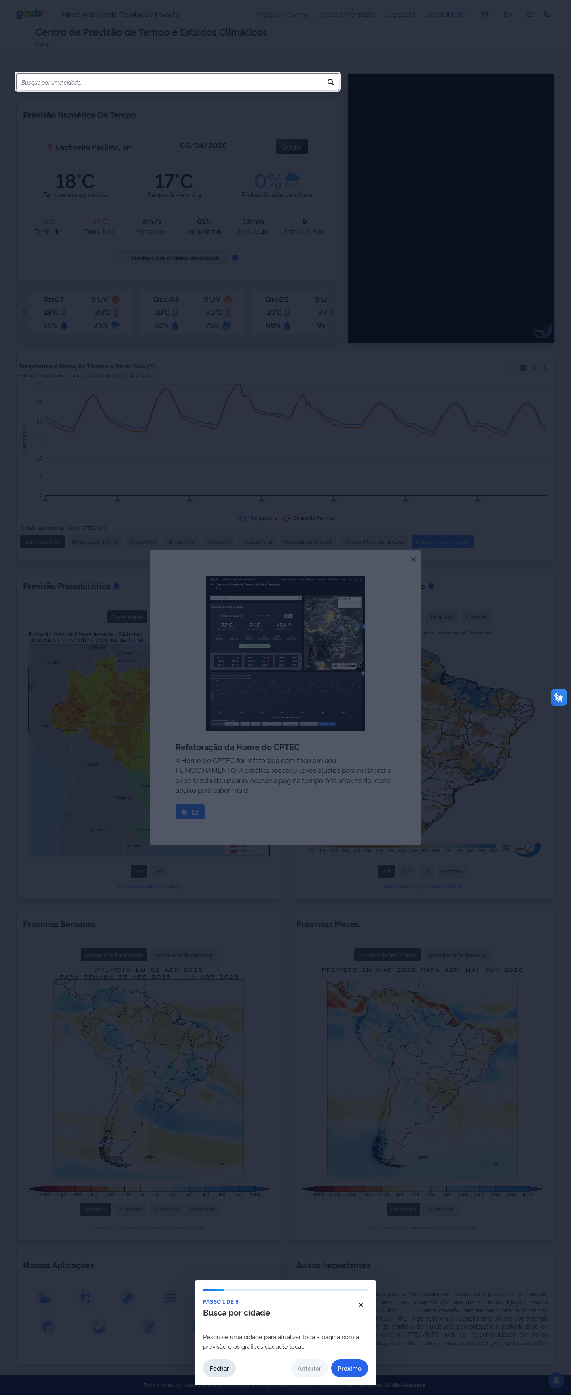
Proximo (350, 1368)
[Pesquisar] (331, 81)
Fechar (219, 1368)
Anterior (309, 1368)
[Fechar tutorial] (360, 1304)
